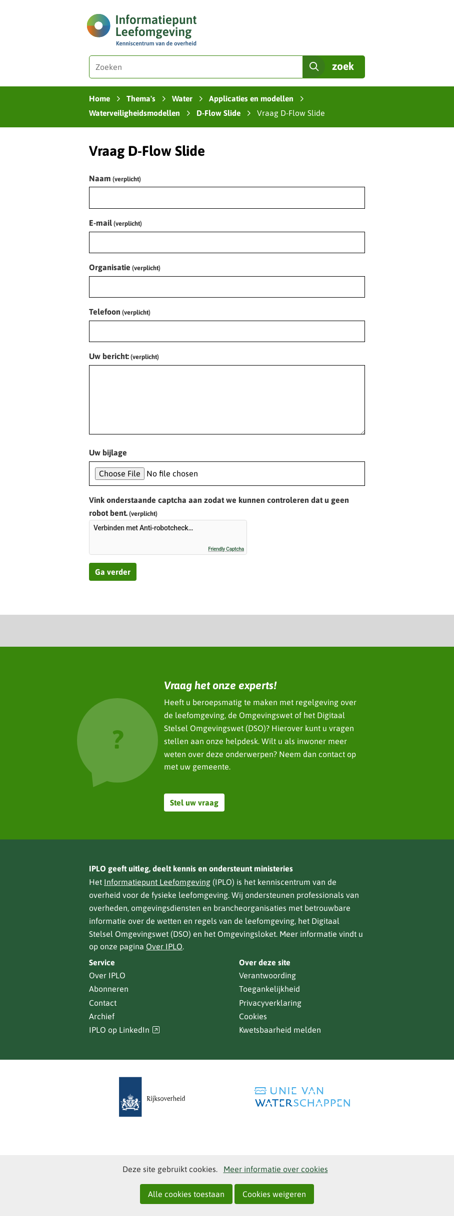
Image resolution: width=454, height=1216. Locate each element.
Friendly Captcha (226, 549)
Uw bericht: (124, 356)
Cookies (253, 1016)
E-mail (115, 222)
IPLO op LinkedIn (124, 1030)
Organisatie (124, 267)
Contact (102, 1002)
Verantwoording (267, 975)
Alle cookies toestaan (186, 1194)
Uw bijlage (108, 452)
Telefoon (119, 311)
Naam (115, 178)
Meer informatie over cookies (276, 1169)
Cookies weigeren (274, 1194)
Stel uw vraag (194, 802)
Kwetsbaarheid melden (280, 1029)
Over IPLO (164, 946)
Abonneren (108, 988)
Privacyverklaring (270, 1002)
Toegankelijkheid (269, 988)
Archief (101, 1016)
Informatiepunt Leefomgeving (157, 881)
